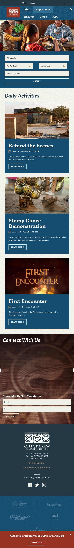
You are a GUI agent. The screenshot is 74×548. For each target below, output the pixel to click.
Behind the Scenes (31, 145)
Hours (65, 3)
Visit (27, 9)
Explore (29, 16)
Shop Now (37, 543)
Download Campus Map (37, 468)
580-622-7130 (37, 458)
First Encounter (28, 301)
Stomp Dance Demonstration (27, 223)
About (37, 474)
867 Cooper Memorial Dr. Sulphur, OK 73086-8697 (37, 454)
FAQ (55, 16)
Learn (43, 16)
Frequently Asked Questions (37, 478)
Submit (37, 81)
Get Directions (37, 463)
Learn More (17, 166)
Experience (43, 9)
